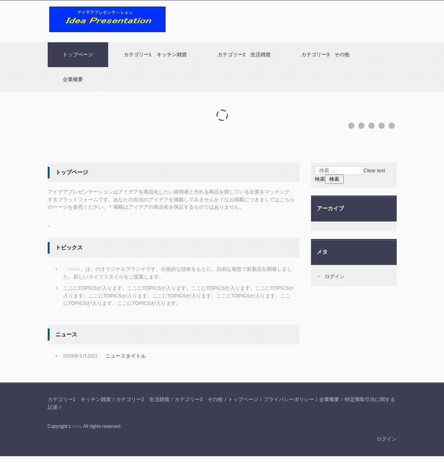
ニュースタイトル (125, 356)
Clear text (374, 170)
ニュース (66, 334)
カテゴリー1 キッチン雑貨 (155, 54)
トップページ (78, 54)
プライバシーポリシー (289, 399)
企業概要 (73, 79)
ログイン (335, 276)
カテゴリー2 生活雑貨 (244, 54)
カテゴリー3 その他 (325, 54)
